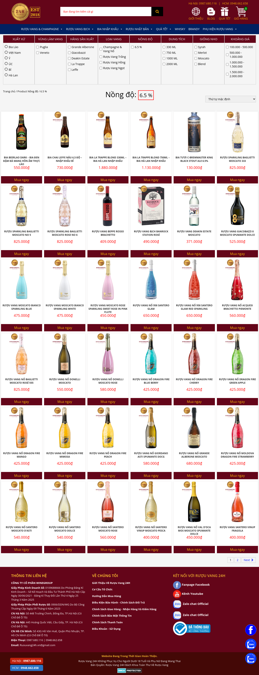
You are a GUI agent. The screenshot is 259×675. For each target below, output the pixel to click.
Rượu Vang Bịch (80, 29)
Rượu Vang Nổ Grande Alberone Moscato (194, 413)
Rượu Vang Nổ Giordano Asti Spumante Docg (151, 413)
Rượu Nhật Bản (139, 29)
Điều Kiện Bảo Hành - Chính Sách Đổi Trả (118, 561)
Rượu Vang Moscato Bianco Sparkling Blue (21, 265)
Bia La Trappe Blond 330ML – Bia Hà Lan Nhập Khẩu (108, 117)
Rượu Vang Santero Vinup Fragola (237, 487)
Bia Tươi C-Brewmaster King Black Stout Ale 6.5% (194, 117)
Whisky (180, 29)
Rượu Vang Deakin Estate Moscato (194, 191)
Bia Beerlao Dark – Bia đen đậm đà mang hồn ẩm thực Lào (21, 119)
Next (249, 518)
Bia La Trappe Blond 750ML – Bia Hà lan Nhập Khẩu (151, 117)
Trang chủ (9, 50)
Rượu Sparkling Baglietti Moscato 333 (237, 117)
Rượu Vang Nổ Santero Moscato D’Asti (21, 487)
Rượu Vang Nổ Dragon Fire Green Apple (237, 339)
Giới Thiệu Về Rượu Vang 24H (111, 541)
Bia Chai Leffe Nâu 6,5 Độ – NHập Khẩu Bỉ (65, 117)
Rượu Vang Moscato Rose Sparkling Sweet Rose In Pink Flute (107, 267)
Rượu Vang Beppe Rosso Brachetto (108, 191)
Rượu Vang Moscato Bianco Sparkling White (65, 265)
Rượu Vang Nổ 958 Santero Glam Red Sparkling (194, 265)
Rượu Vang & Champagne (42, 29)
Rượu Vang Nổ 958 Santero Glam (151, 265)
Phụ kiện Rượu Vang (220, 29)
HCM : (25, 668)
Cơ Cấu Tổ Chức (102, 548)
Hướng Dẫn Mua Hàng (106, 554)
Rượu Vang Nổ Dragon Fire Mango (21, 413)
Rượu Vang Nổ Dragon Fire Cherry (194, 339)
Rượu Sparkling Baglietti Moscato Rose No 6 (64, 191)
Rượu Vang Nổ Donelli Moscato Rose (107, 339)
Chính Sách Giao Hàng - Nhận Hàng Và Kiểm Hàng (124, 568)
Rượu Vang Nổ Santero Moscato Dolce (65, 487)
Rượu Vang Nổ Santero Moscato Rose (108, 487)
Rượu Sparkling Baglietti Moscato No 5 (21, 191)
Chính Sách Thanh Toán (107, 581)
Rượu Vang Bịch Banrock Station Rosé (151, 191)
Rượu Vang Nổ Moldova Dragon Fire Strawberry (237, 413)
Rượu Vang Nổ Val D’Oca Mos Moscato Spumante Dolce (194, 489)
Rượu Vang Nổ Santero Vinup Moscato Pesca (151, 487)
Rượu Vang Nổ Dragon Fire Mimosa (64, 413)
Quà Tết (164, 29)
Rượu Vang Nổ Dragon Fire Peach (107, 413)
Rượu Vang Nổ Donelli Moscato (64, 339)
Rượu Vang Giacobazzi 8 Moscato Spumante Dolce (237, 191)
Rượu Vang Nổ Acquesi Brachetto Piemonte (237, 265)
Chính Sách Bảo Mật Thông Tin (112, 574)
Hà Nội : (26, 661)
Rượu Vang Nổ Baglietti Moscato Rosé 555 (21, 339)
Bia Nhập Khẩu (109, 29)
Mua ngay (21, 138)
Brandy (194, 29)
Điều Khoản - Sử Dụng (106, 587)
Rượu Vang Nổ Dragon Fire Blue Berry (151, 339)
